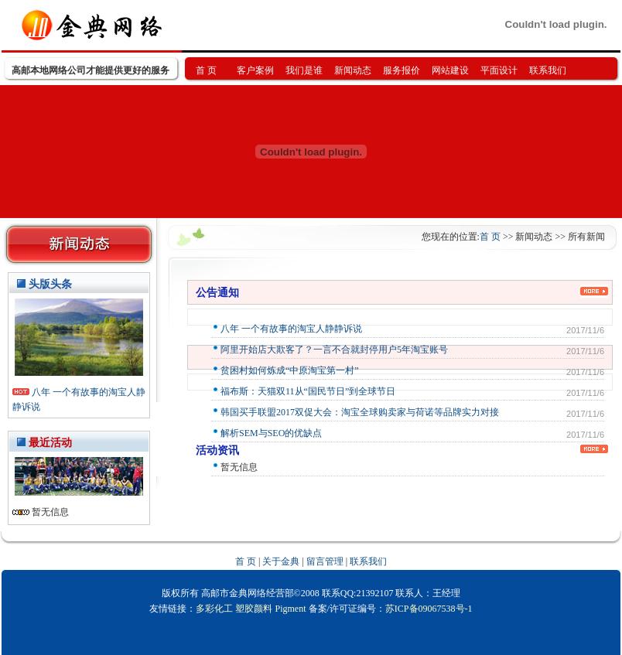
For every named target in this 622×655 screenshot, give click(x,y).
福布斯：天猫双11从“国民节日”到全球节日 (307, 391)
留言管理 (324, 561)
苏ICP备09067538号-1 (429, 608)
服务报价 (401, 70)
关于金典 (280, 561)
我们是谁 (304, 70)
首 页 (206, 70)
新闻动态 (352, 70)
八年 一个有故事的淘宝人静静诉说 (291, 328)
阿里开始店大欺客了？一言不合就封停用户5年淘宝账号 (334, 349)
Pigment (290, 608)
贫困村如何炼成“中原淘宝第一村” (289, 370)
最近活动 (50, 443)
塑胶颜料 (253, 608)
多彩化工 (214, 608)
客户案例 (255, 70)
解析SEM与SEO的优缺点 (271, 433)
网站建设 (450, 70)
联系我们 (547, 70)
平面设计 (499, 70)
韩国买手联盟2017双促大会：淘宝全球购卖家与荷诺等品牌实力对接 (359, 412)
